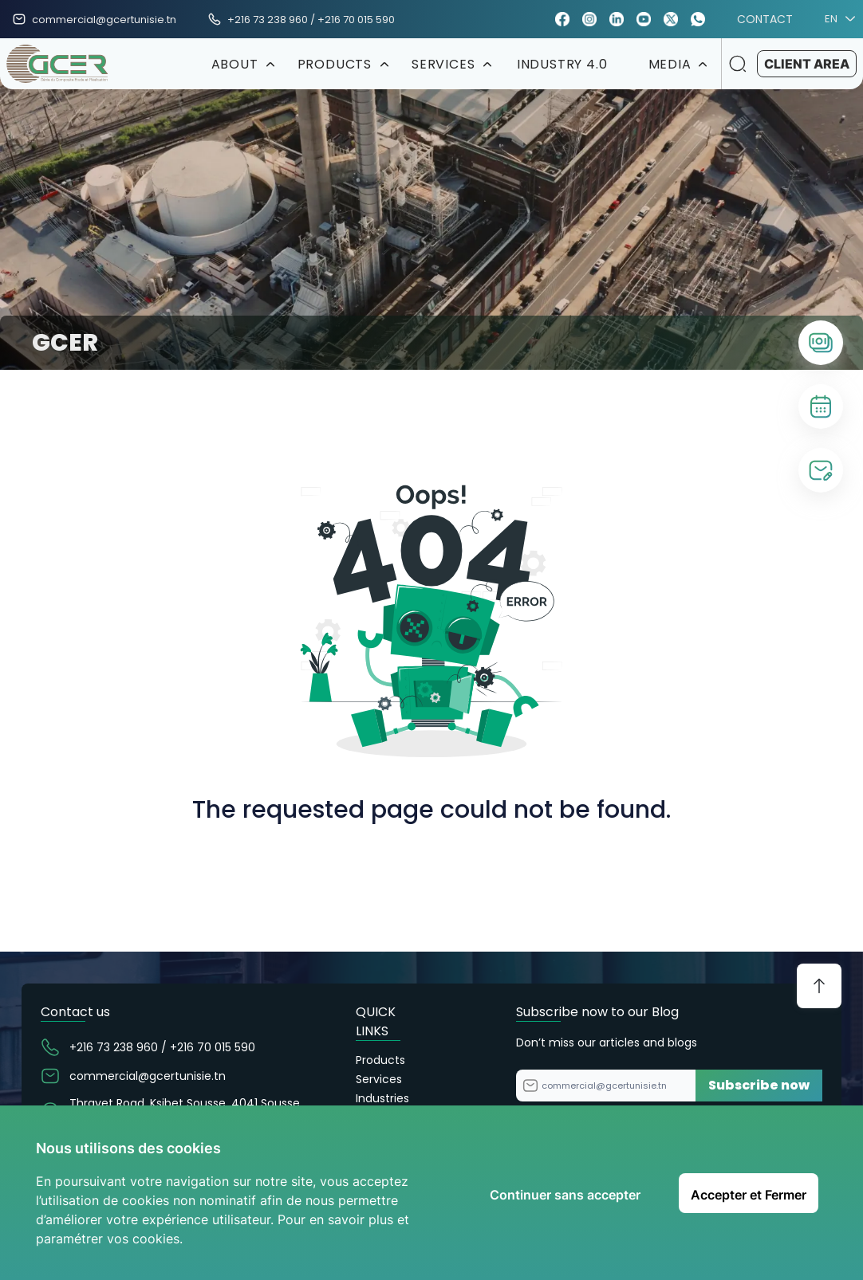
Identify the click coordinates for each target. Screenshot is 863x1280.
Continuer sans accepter (565, 1195)
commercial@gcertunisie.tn (104, 19)
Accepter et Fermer (748, 1195)
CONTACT (765, 19)
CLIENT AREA (806, 64)
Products (380, 1060)
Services (379, 1079)
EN (837, 19)
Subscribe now (759, 1085)
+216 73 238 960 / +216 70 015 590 (311, 19)
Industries (382, 1098)
